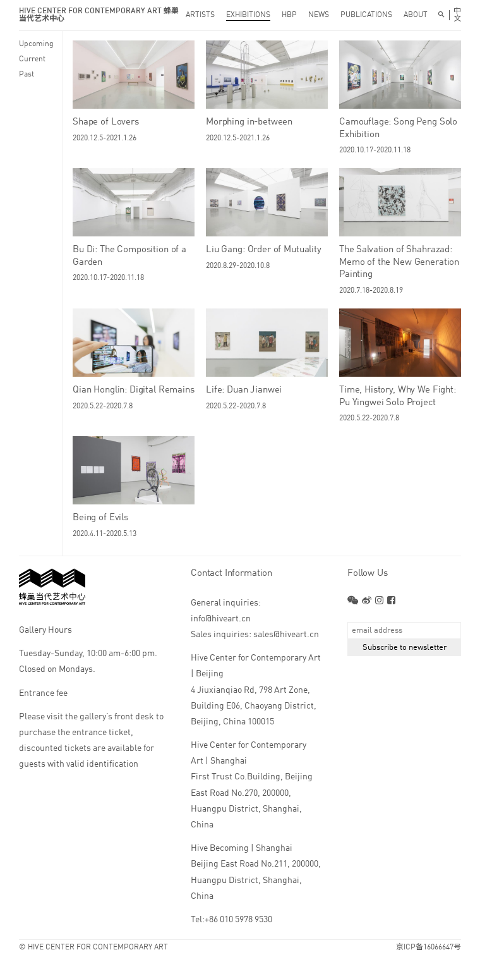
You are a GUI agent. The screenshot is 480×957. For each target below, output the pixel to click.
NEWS (318, 15)
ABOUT (416, 15)
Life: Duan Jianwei (244, 390)
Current (32, 59)
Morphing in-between (249, 122)
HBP (289, 15)
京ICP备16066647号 (428, 947)
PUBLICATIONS (366, 15)
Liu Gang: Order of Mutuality (263, 250)
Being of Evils (100, 518)
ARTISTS (200, 15)
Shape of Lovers (106, 122)
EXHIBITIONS (248, 15)
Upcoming (36, 44)
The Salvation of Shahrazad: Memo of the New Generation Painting (399, 262)
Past (26, 74)
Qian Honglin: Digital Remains (134, 390)
